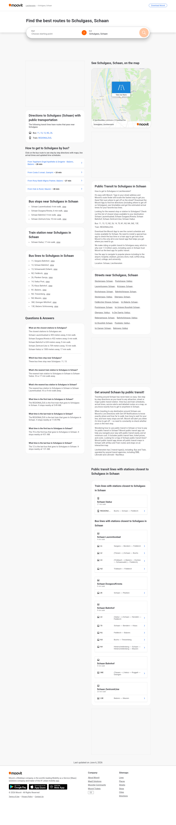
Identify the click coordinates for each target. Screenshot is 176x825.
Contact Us (39, 797)
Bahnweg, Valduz (120, 328)
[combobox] (55, 33)
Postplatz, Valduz (122, 323)
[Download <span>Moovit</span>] (158, 5)
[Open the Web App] (58, 787)
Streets (122, 785)
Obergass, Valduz (102, 312)
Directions (123, 796)
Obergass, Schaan (122, 297)
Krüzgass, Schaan (125, 286)
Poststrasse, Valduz (123, 281)
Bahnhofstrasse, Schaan (125, 292)
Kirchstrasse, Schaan (104, 292)
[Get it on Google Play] (18, 787)
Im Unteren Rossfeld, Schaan (127, 307)
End (90, 31)
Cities (121, 792)
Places (122, 781)
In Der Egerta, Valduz (121, 312)
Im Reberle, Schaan (129, 302)
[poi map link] (121, 98)
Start (33, 31)
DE (91, 792)
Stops (121, 789)
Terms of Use (14, 797)
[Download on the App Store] (38, 787)
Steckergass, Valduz (103, 297)
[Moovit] (16, 5)
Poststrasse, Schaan (103, 307)
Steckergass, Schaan (104, 281)
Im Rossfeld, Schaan (103, 323)
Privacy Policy (27, 797)
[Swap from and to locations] (84, 32)
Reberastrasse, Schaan (105, 318)
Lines (121, 778)
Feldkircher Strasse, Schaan (107, 302)
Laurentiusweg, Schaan (105, 286)
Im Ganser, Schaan (103, 328)
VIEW (64, 207)
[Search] (144, 32)
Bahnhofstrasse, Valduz (127, 318)
